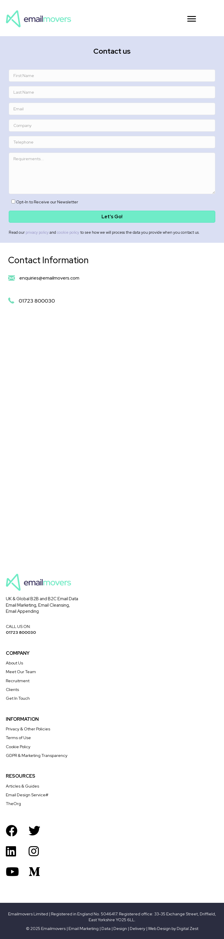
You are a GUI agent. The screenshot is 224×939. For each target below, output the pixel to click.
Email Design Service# (27, 794)
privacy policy (37, 232)
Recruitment (17, 680)
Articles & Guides (22, 786)
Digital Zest (187, 928)
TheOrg (13, 803)
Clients (12, 689)
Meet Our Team (21, 671)
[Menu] (191, 19)
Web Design (159, 928)
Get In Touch (18, 698)
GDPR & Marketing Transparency (36, 755)
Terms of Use (18, 737)
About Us (14, 663)
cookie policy (68, 232)
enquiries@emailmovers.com (49, 278)
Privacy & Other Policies (28, 729)
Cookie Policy (18, 746)
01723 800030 (37, 300)
